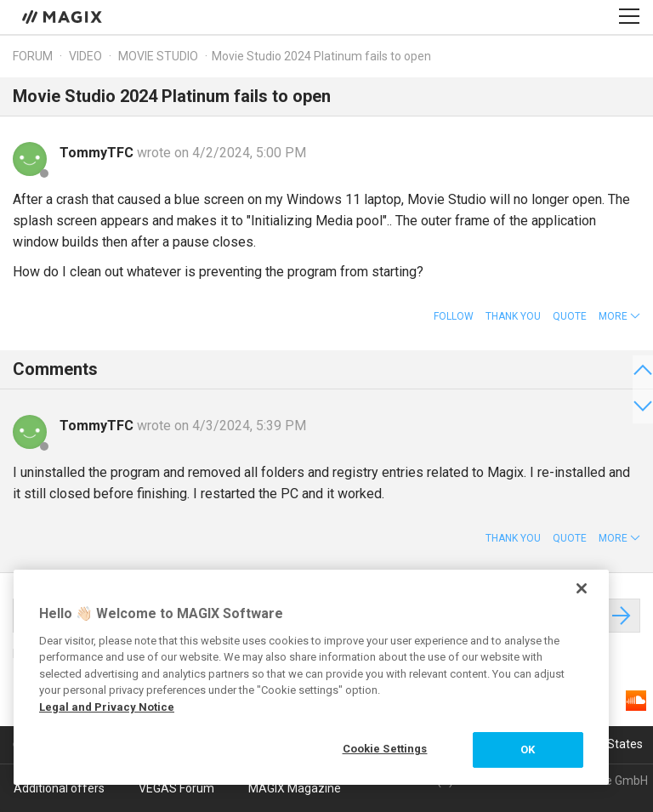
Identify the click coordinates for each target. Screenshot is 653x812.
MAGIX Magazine (294, 788)
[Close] (581, 588)
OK (527, 749)
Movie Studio (158, 56)
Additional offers (59, 788)
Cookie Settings (385, 748)
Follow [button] (454, 316)
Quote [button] (570, 316)
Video (85, 56)
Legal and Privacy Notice (106, 707)
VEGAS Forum (176, 788)
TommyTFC (98, 153)
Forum (33, 56)
